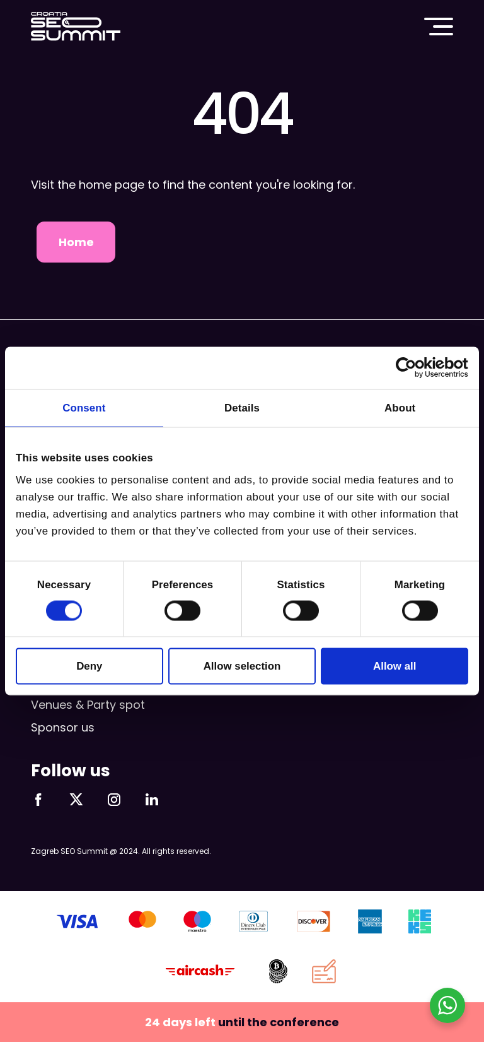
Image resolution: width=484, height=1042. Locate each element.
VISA (77, 921)
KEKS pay (419, 921)
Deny (89, 666)
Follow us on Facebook (38, 799)
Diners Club (253, 921)
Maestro (196, 921)
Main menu (438, 26)
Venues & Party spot (88, 705)
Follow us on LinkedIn (151, 799)
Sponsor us (63, 727)
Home (76, 242)
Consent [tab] (83, 407)
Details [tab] (242, 407)
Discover (313, 921)
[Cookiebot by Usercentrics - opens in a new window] (413, 368)
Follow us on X (76, 799)
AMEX (370, 921)
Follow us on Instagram (114, 799)
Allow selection (242, 666)
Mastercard (142, 921)
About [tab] (399, 407)
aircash (200, 971)
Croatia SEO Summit (75, 26)
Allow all (394, 666)
